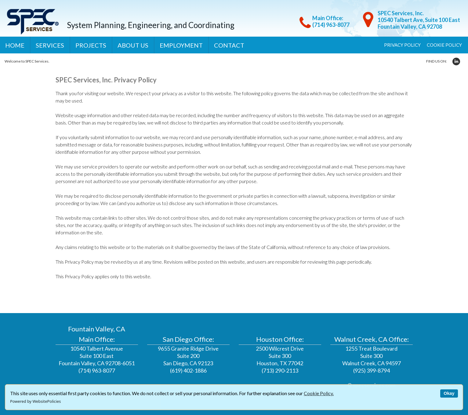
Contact (229, 45)
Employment (181, 45)
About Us (133, 45)
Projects (90, 45)
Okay (449, 393)
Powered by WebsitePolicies (35, 401)
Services (50, 45)
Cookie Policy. (319, 393)
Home (14, 45)
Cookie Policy (444, 45)
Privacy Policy (402, 45)
